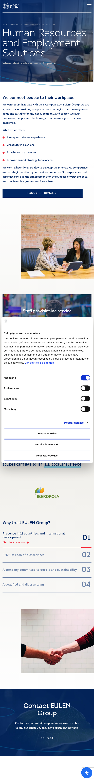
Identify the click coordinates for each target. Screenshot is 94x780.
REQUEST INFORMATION (43, 193)
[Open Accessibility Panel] (86, 772)
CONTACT (47, 738)
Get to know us (16, 542)
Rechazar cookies (47, 455)
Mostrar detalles (74, 422)
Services (14, 25)
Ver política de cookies (39, 362)
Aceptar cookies (47, 433)
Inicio (5, 25)
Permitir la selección (47, 444)
